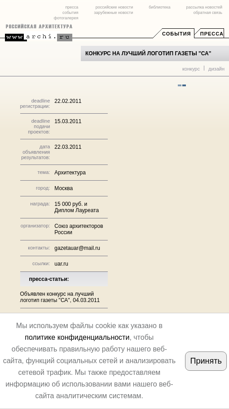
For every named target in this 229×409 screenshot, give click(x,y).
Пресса (212, 33)
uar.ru (61, 264)
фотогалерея (66, 18)
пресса (71, 7)
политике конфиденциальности (77, 337)
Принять (206, 360)
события (70, 12)
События (176, 33)
